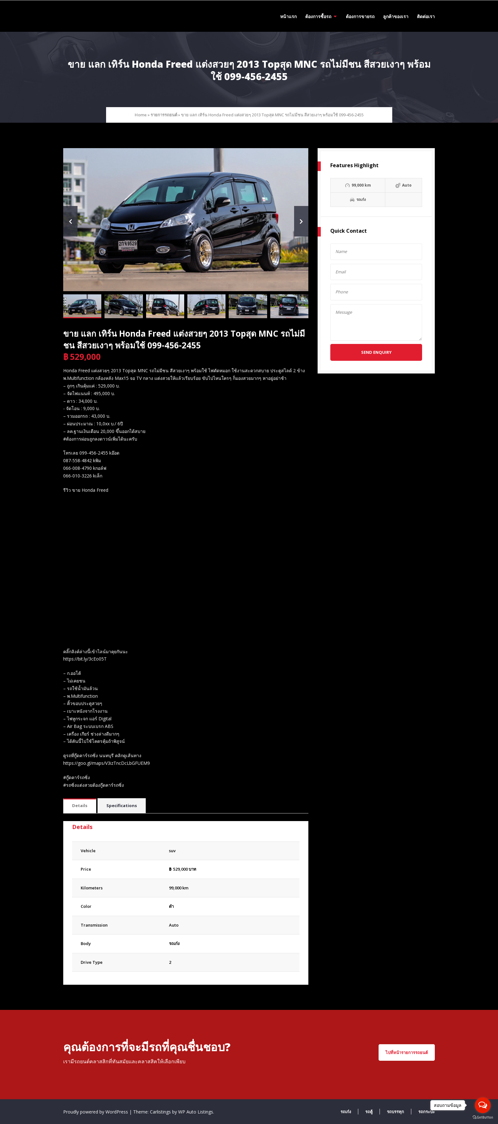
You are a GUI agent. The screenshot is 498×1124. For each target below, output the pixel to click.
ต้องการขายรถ (360, 16)
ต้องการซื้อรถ (318, 16)
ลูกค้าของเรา (395, 16)
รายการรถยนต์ (164, 115)
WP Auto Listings (195, 1112)
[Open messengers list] (483, 1105)
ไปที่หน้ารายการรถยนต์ (407, 1052)
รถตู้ (369, 1111)
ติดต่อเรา (426, 16)
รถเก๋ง (174, 943)
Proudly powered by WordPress (96, 1112)
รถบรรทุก (395, 1111)
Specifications (121, 805)
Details (79, 805)
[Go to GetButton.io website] (483, 1117)
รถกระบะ (426, 1111)
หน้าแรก (288, 16)
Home (141, 115)
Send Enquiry (376, 352)
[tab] (79, 805)
